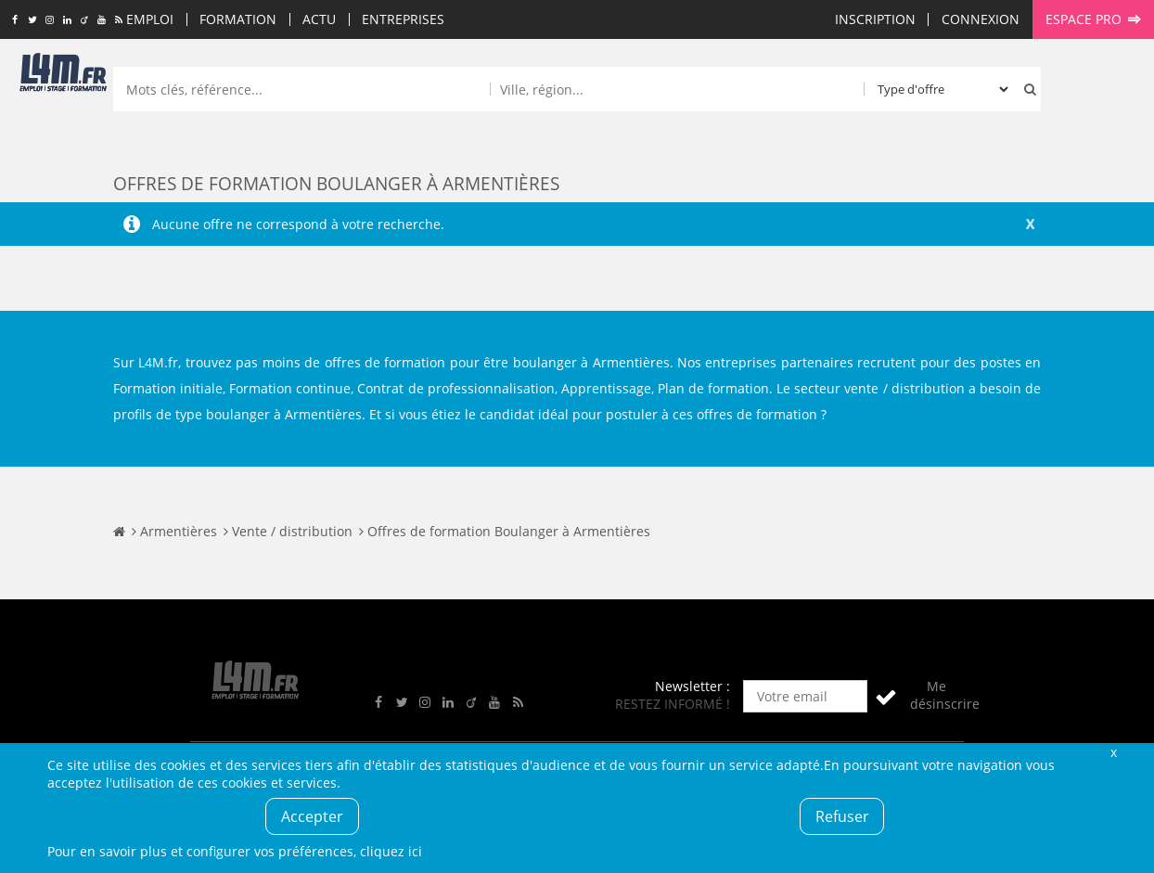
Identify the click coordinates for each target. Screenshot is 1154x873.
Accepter (312, 816)
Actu (319, 19)
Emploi (149, 19)
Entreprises (403, 19)
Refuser (842, 816)
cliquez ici (391, 851)
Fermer (1113, 752)
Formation (237, 19)
